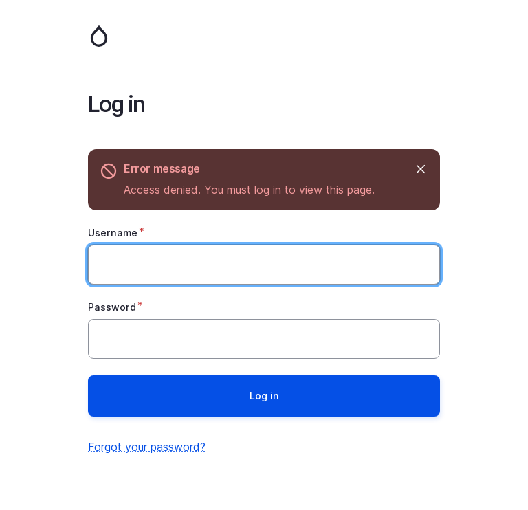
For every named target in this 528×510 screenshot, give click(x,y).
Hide (419, 168)
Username (113, 233)
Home (264, 36)
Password (112, 307)
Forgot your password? (147, 447)
